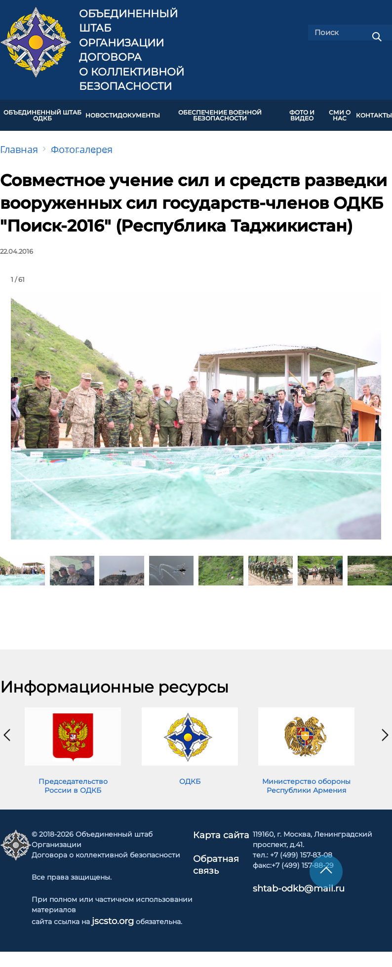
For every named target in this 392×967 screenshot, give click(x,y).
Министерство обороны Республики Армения (306, 779)
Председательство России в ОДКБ (73, 779)
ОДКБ (189, 775)
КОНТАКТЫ (374, 112)
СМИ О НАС (340, 112)
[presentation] (7, 729)
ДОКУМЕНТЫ (139, 112)
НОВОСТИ (101, 112)
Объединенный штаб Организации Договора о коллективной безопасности (131, 49)
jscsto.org (109, 914)
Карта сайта (221, 828)
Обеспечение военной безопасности (220, 112)
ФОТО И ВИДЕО (301, 112)
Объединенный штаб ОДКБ (42, 112)
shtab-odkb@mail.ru (282, 881)
